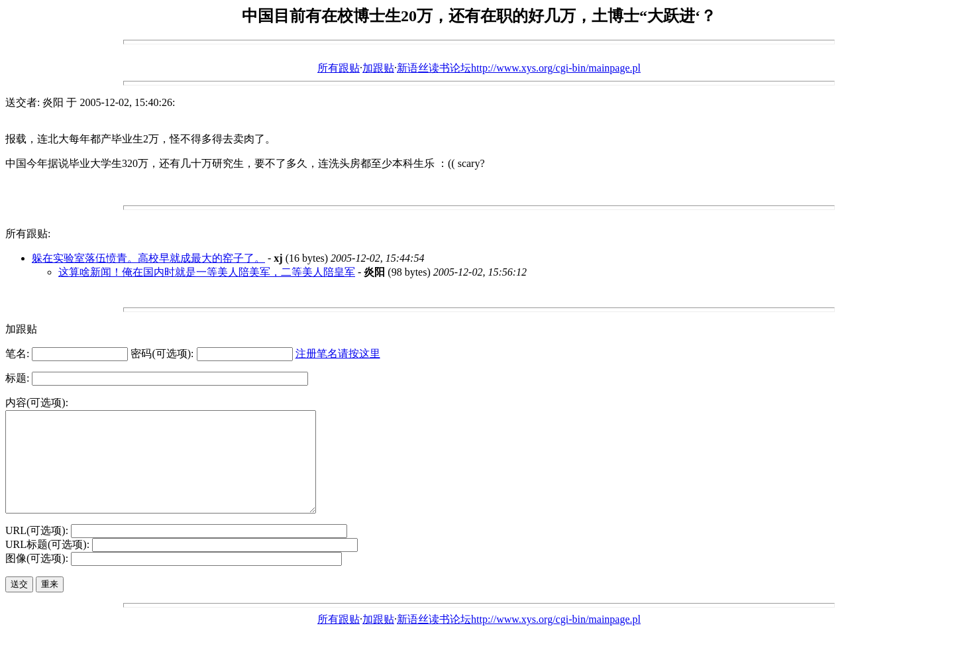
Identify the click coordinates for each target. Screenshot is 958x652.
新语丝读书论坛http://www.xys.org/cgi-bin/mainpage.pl (519, 68)
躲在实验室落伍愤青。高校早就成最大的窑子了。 (148, 258)
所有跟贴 (338, 68)
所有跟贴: (27, 233)
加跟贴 (378, 68)
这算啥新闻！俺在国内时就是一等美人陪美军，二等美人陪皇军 (206, 272)
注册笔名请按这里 (337, 353)
